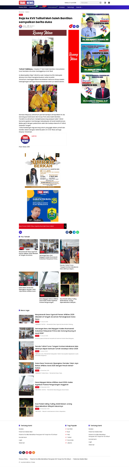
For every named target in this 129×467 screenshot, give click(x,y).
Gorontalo (70, 440)
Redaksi (21, 429)
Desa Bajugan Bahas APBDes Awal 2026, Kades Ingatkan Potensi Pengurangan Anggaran (48, 300)
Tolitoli (69, 437)
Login (20, 440)
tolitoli (20, 14)
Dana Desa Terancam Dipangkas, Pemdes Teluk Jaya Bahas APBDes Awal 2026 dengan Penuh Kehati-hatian (28, 289)
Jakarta (69, 443)
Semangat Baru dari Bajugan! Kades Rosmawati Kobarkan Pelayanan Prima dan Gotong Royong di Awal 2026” (48, 257)
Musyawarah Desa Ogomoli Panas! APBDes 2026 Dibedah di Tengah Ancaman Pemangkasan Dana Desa (28, 253)
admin (24, 25)
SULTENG (70, 429)
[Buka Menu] (109, 3)
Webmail (21, 443)
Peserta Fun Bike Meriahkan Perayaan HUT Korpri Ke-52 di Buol (38, 435)
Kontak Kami (23, 437)
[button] (100, 2)
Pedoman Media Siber (26, 432)
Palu (68, 435)
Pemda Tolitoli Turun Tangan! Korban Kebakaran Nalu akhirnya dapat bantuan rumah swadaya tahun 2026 (69, 267)
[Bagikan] (77, 26)
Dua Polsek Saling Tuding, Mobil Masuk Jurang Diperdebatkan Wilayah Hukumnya (68, 300)
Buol (68, 432)
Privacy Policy (23, 459)
